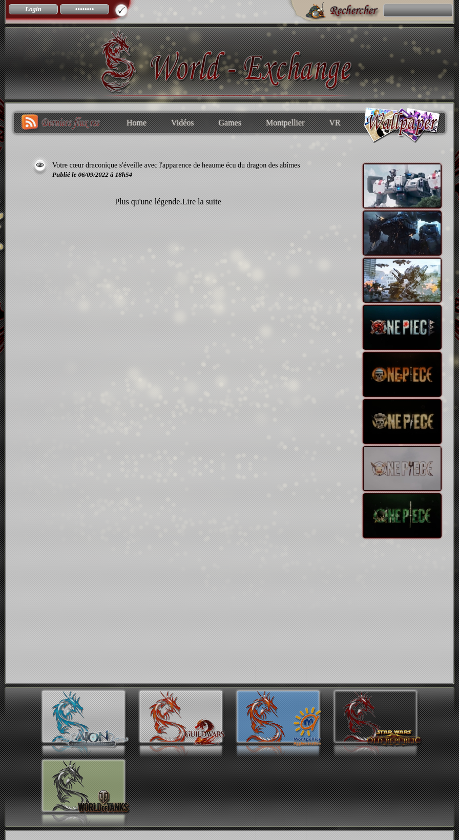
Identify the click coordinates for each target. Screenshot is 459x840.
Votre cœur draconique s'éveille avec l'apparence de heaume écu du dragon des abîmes (176, 165)
